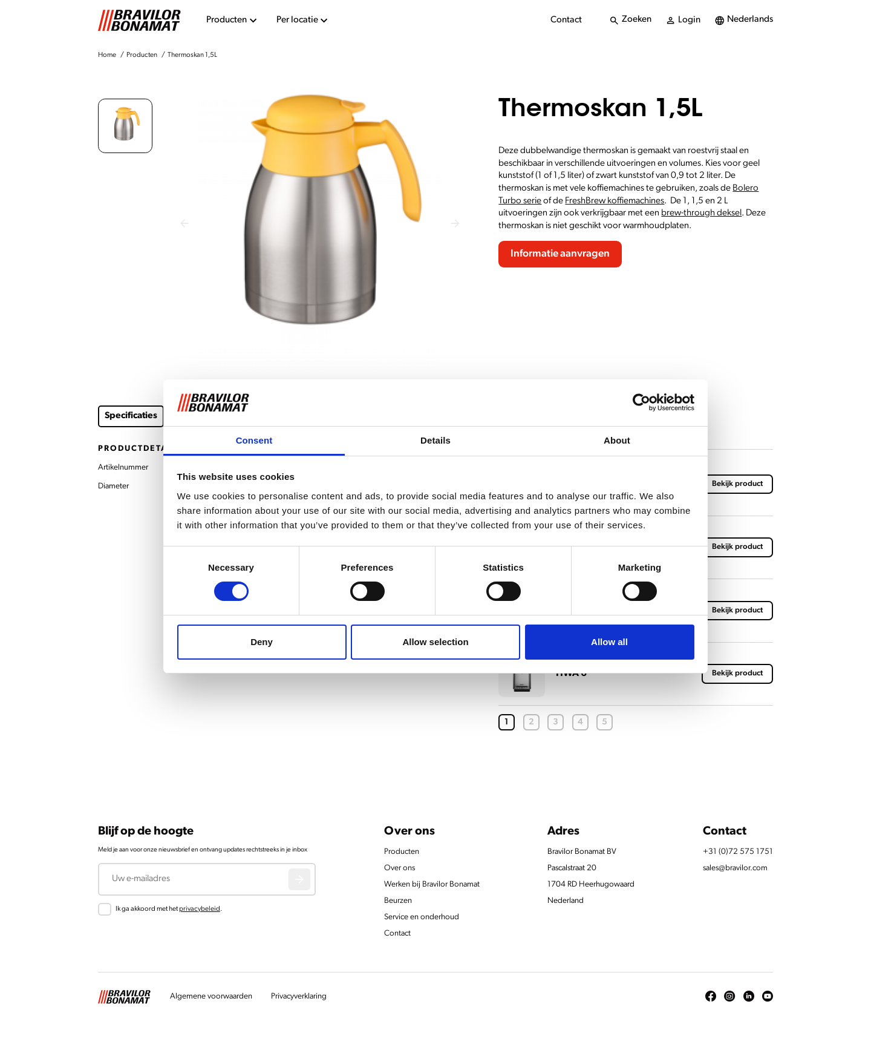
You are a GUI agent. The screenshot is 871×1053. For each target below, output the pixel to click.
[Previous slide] (185, 223)
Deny (261, 642)
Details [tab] (435, 440)
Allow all (609, 642)
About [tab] (617, 440)
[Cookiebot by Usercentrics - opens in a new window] (641, 402)
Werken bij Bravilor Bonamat (432, 884)
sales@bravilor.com (735, 868)
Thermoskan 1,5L (192, 55)
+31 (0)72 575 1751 (738, 852)
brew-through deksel (701, 213)
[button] (125, 126)
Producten (141, 55)
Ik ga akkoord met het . (169, 909)
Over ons (399, 868)
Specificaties (131, 416)
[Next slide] (456, 223)
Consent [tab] (254, 440)
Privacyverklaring (299, 996)
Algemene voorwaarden (211, 996)
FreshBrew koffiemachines (614, 201)
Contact (566, 20)
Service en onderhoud (421, 917)
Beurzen (398, 901)
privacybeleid (199, 909)
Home (107, 55)
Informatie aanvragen (560, 254)
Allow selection (435, 642)
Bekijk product (737, 484)
